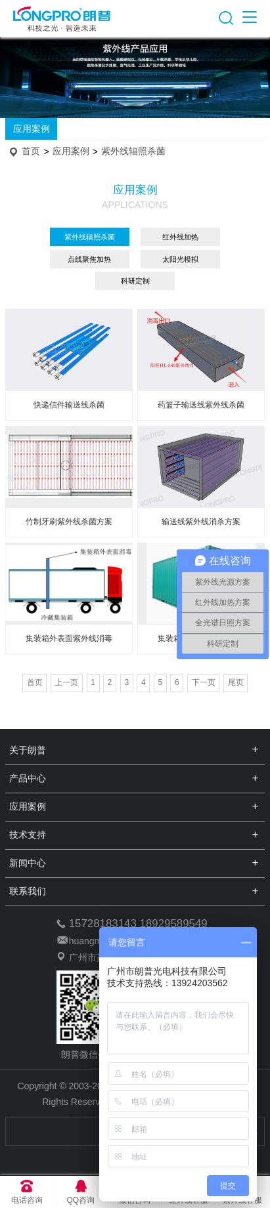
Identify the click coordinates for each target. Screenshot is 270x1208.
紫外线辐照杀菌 (133, 151)
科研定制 (135, 281)
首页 (31, 151)
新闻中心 (27, 863)
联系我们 (27, 891)
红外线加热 (180, 237)
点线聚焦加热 (89, 259)
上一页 (66, 682)
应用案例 (31, 128)
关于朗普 (27, 750)
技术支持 (27, 834)
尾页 (236, 682)
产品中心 (27, 778)
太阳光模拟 (180, 259)
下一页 (203, 682)
